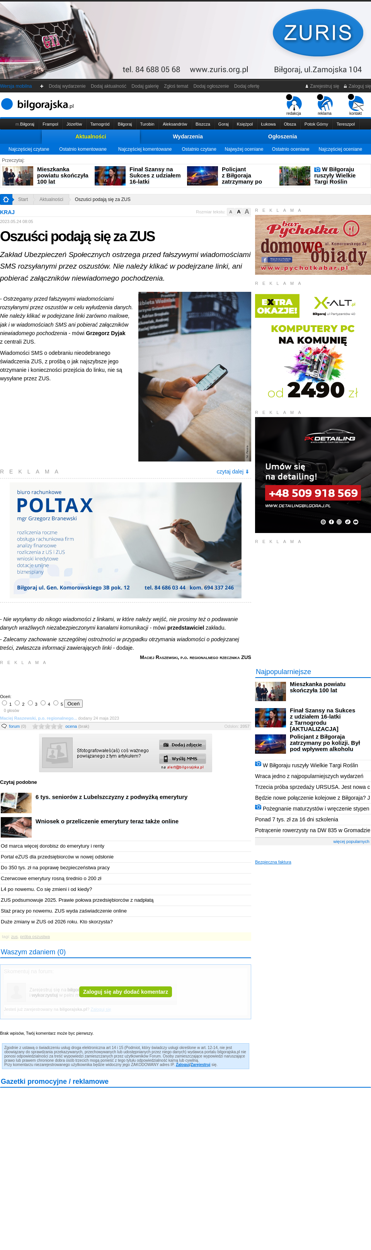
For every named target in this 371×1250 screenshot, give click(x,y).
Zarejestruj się (322, 86)
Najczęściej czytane (29, 149)
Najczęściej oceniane (340, 149)
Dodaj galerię (145, 86)
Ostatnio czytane (199, 149)
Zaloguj (183, 1065)
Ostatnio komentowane (83, 149)
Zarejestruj (200, 1065)
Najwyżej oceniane (244, 149)
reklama (325, 105)
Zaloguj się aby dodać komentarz (125, 992)
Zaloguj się (357, 86)
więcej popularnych (351, 841)
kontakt (356, 105)
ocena (77, 726)
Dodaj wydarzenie (67, 86)
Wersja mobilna (16, 86)
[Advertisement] (90, 678)
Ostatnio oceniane (291, 149)
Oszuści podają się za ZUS (103, 199)
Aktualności (90, 136)
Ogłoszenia (282, 136)
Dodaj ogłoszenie (211, 86)
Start (23, 199)
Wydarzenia (188, 136)
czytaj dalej (233, 471)
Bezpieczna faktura (273, 862)
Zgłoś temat (176, 86)
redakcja (294, 105)
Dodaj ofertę (246, 86)
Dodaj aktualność (108, 86)
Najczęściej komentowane (145, 149)
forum (17, 726)
